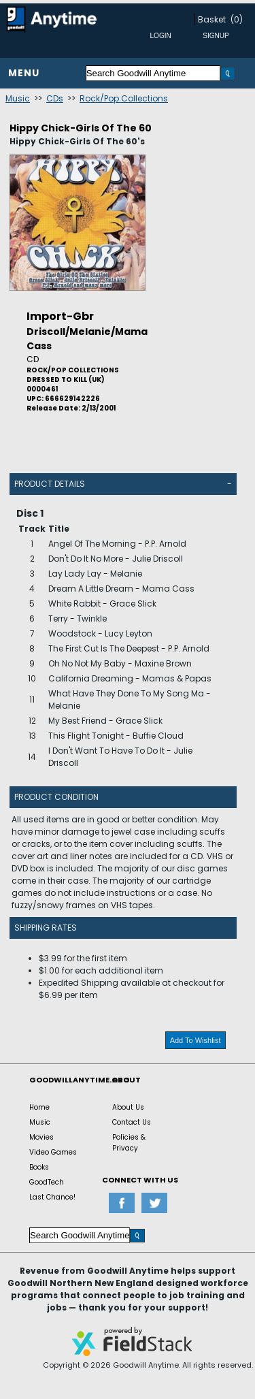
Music (17, 98)
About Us (128, 1107)
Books (39, 1167)
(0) (237, 19)
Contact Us (131, 1122)
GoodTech (46, 1182)
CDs (54, 98)
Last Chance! (52, 1197)
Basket (212, 19)
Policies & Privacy (129, 1142)
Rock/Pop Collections (124, 98)
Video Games (53, 1152)
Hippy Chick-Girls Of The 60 (81, 128)
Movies (41, 1137)
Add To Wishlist (195, 1040)
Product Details (49, 483)
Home (39, 1107)
